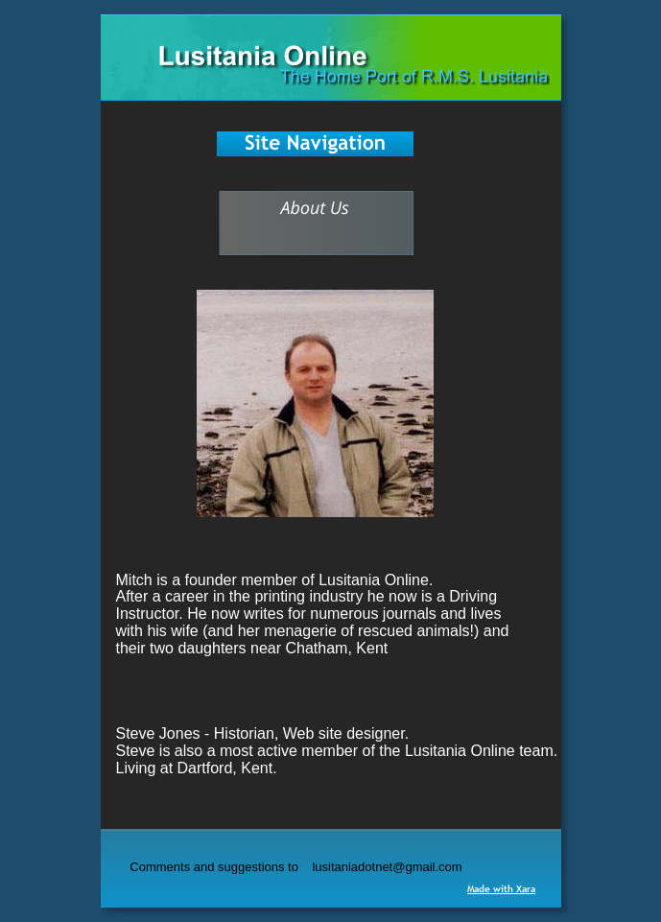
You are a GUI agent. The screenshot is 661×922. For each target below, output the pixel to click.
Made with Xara (501, 889)
